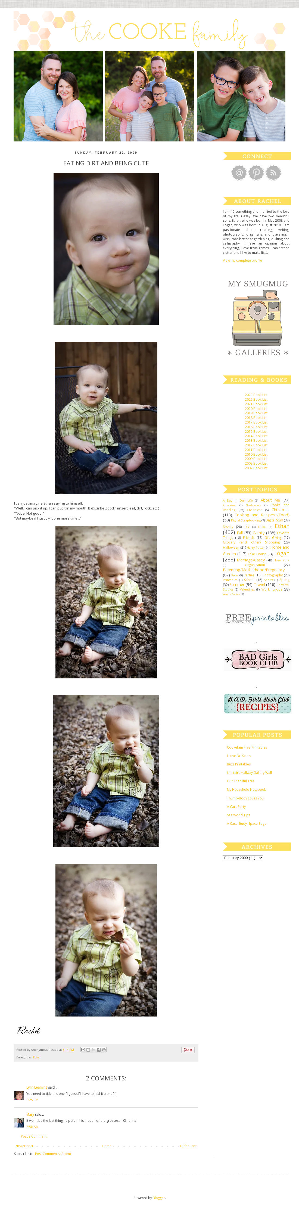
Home (106, 1146)
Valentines (247, 589)
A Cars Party (236, 806)
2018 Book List (256, 417)
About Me (270, 500)
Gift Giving (273, 537)
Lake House (257, 554)
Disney (228, 526)
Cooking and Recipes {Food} (262, 514)
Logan (281, 553)
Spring (284, 579)
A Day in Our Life (238, 500)
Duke (262, 527)
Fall (240, 532)
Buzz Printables (239, 764)
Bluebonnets (253, 505)
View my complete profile (242, 260)
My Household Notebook (246, 789)
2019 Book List (256, 413)
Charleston (255, 510)
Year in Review (231, 594)
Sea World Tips (238, 815)
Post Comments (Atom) (53, 1153)
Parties (249, 575)
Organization (255, 565)
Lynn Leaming (36, 1087)
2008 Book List (256, 463)
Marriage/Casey (251, 560)
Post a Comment (33, 1136)
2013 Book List (256, 440)
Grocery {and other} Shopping (251, 542)
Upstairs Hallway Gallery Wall (249, 772)
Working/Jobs (271, 589)
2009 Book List (256, 458)
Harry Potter (256, 547)
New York (282, 560)
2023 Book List (256, 395)
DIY (247, 527)
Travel (259, 584)
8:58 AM (32, 1126)
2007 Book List (256, 468)
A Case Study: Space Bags (246, 823)
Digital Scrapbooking (246, 520)
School (249, 579)
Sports (268, 580)
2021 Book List (256, 404)
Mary (30, 1114)
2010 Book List (256, 454)
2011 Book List (256, 449)
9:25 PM (32, 1100)
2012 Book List (256, 445)
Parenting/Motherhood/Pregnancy (254, 569)
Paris (234, 575)
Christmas (280, 509)
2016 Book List (256, 427)
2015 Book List (256, 431)
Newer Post (24, 1146)
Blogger (159, 1197)
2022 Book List (256, 399)
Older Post (188, 1146)
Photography (273, 575)
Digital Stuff (274, 520)
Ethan (37, 1057)
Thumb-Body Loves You (245, 798)
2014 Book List (256, 436)
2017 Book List (256, 422)
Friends (248, 537)
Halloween (231, 547)
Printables (230, 580)
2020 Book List (256, 408)
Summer (236, 584)
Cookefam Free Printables (247, 747)
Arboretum (229, 505)
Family (258, 532)
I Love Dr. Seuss (239, 755)
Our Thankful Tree (241, 781)
